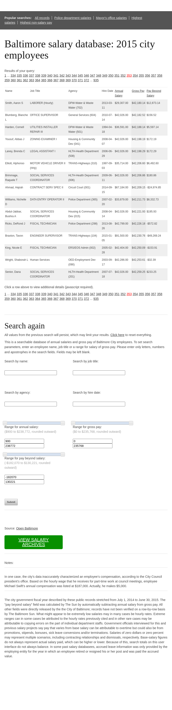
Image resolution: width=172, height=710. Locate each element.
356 (147, 75)
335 (19, 75)
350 (110, 75)
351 (117, 75)
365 (43, 80)
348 (98, 75)
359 (7, 80)
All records (42, 18)
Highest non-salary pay (36, 22)
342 (61, 75)
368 (61, 80)
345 (80, 75)
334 (13, 75)
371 (80, 80)
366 (49, 80)
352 (123, 75)
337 (31, 75)
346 (86, 75)
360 (13, 80)
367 (55, 80)
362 (25, 80)
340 (49, 75)
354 (135, 75)
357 (153, 75)
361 (19, 80)
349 (104, 75)
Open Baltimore (27, 528)
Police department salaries (72, 18)
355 (141, 75)
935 (96, 80)
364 (37, 80)
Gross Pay (138, 90)
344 (74, 75)
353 (129, 75)
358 (159, 75)
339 (43, 75)
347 (92, 75)
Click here (117, 335)
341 (55, 75)
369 (68, 80)
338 (37, 75)
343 (68, 75)
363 (31, 80)
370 (74, 80)
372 (86, 80)
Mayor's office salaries (111, 18)
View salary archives (33, 542)
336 (25, 75)
